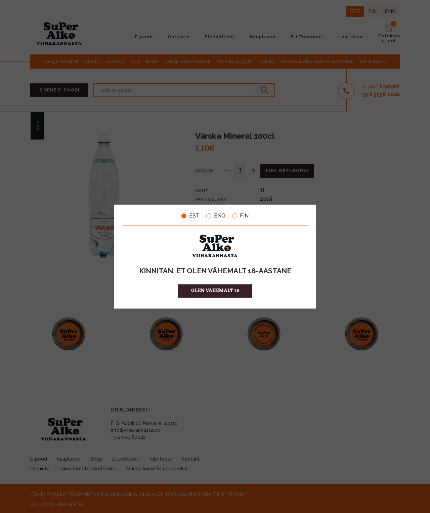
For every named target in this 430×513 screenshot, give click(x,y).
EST (190, 216)
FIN (240, 216)
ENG (215, 216)
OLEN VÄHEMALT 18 (215, 290)
